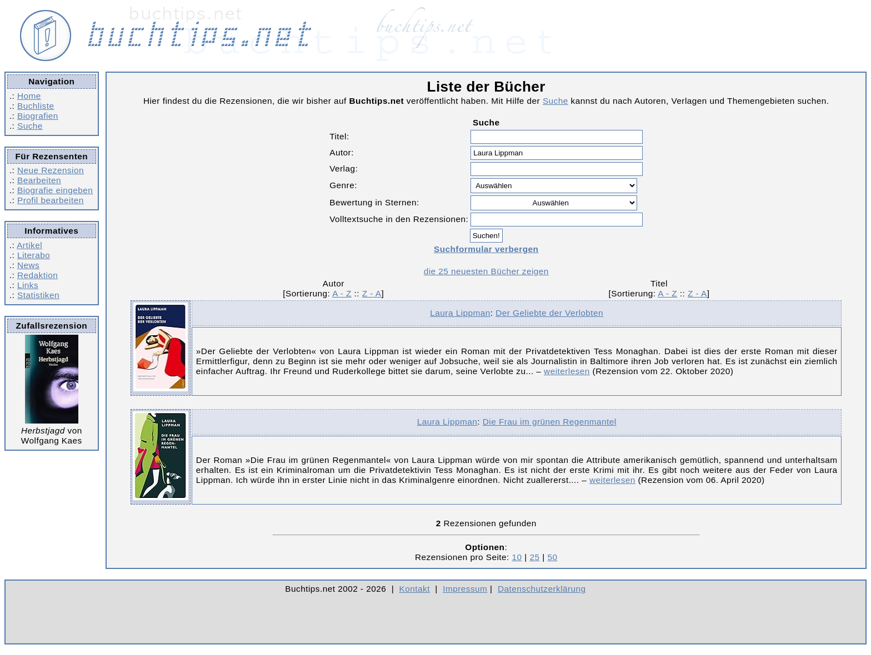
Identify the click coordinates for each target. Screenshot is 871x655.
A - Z (342, 293)
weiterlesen (567, 371)
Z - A (372, 293)
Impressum (465, 588)
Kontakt (414, 588)
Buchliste (35, 105)
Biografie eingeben (55, 190)
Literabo (33, 255)
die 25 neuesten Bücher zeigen (486, 271)
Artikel (29, 245)
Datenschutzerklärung (542, 588)
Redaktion (37, 275)
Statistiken (38, 295)
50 (552, 557)
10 (517, 557)
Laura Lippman (460, 313)
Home (29, 95)
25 (534, 557)
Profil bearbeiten (50, 200)
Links (27, 285)
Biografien (37, 115)
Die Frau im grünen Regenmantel (550, 421)
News (28, 265)
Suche (30, 125)
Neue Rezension (50, 170)
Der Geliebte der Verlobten (549, 313)
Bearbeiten (39, 180)
